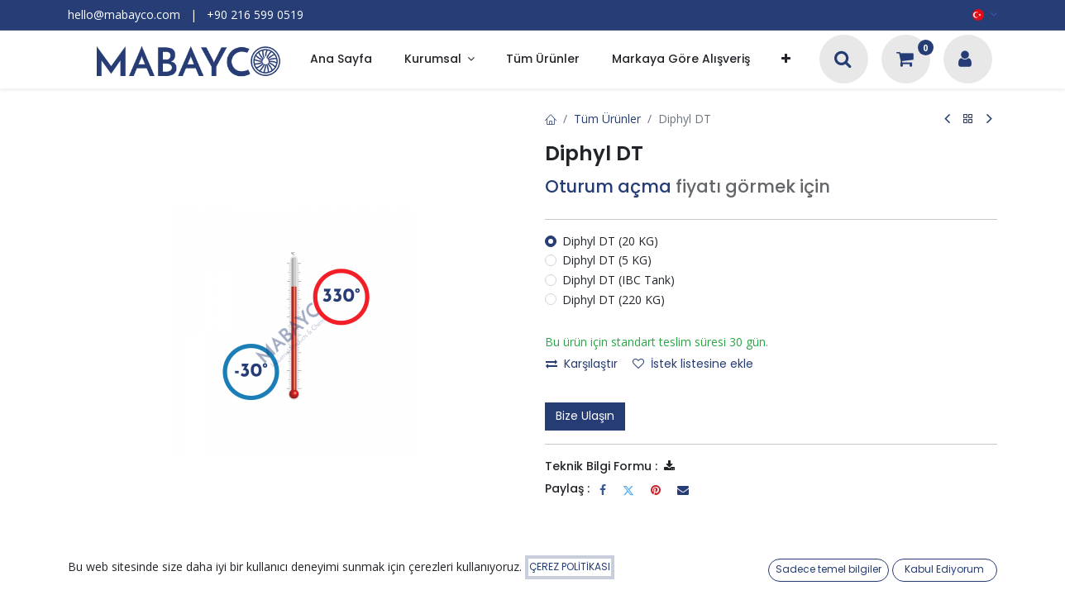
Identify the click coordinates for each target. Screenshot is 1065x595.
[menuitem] (341, 60)
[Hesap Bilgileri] (965, 61)
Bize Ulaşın (585, 415)
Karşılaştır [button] (582, 363)
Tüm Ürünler (607, 118)
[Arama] (843, 61)
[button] (786, 60)
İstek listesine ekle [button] (693, 363)
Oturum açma (608, 186)
